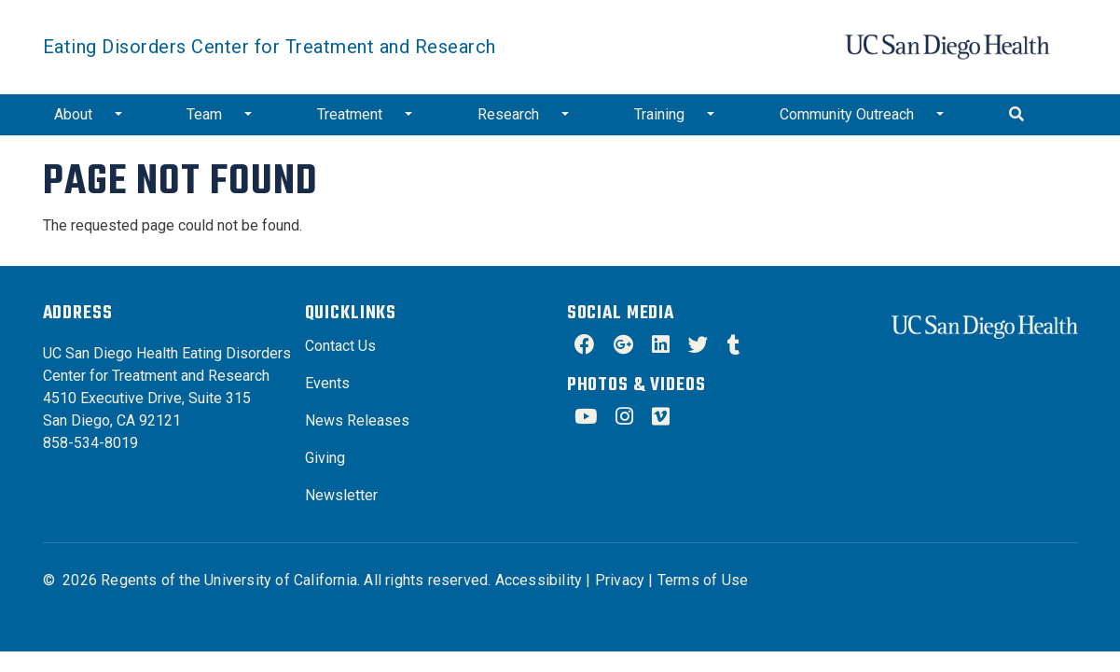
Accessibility (539, 580)
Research (508, 114)
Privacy (619, 580)
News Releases (357, 420)
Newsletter (341, 495)
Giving (325, 458)
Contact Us (340, 346)
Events (327, 383)
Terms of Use (702, 580)
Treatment (349, 114)
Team (204, 114)
